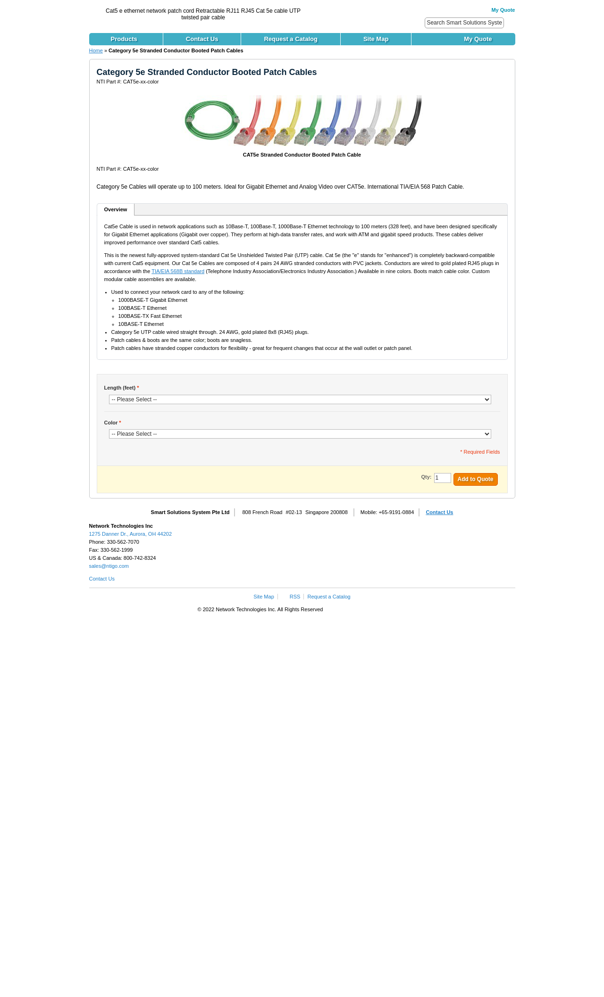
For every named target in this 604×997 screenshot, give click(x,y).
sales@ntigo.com (109, 566)
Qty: (426, 477)
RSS (295, 596)
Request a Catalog (329, 596)
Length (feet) (121, 387)
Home (96, 50)
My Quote (503, 10)
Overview (115, 209)
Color (112, 422)
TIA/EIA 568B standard (177, 271)
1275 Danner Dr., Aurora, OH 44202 (130, 534)
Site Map (263, 596)
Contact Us (439, 512)
